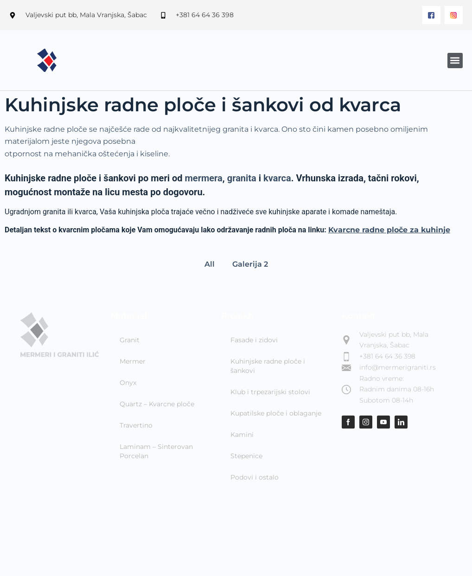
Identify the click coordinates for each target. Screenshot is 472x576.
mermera (204, 178)
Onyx (128, 382)
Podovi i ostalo (254, 477)
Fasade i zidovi (254, 340)
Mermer (133, 361)
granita (241, 178)
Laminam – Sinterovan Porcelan (156, 451)
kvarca (277, 178)
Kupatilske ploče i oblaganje (275, 413)
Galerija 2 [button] (250, 264)
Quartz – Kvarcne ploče (157, 404)
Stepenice (246, 456)
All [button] (209, 264)
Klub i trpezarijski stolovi (270, 392)
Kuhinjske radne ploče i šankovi (267, 366)
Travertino (136, 425)
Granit (130, 340)
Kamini (242, 434)
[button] (455, 60)
